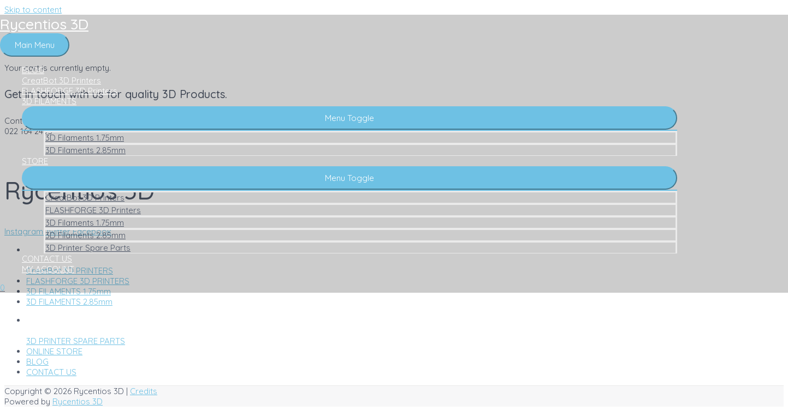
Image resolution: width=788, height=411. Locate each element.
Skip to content (33, 9)
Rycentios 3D (44, 24)
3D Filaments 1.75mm (84, 137)
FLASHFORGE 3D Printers (69, 91)
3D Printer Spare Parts (88, 248)
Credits (143, 391)
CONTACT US (47, 258)
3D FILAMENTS (49, 101)
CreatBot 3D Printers (61, 80)
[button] (349, 118)
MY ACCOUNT (48, 269)
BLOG (33, 70)
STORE (35, 161)
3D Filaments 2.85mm (85, 150)
